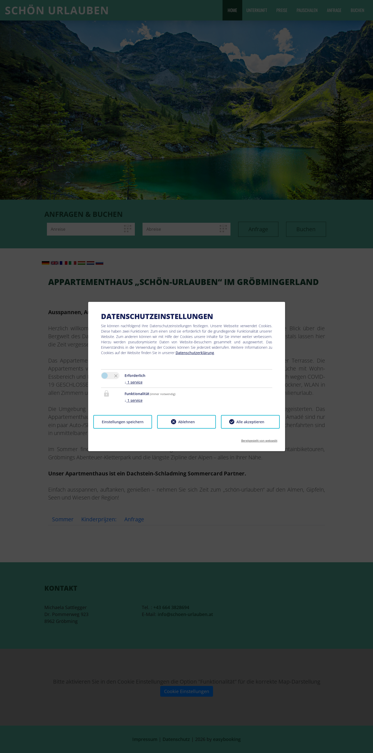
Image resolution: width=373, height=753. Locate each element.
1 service (134, 382)
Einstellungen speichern (123, 421)
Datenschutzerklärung (195, 352)
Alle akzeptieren (250, 421)
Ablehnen (186, 421)
